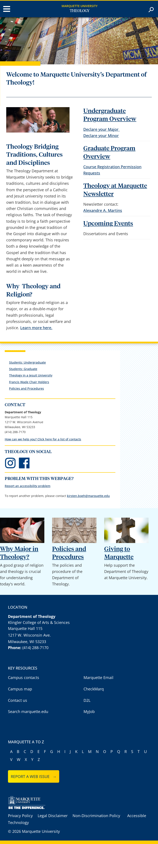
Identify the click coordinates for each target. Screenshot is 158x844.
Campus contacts (23, 677)
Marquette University (80, 6)
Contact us (17, 700)
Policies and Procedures (26, 388)
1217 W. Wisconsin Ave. (29, 635)
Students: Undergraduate (27, 362)
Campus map (20, 688)
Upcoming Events (108, 224)
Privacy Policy (20, 815)
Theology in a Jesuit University (30, 375)
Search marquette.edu (28, 711)
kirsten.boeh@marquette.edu (88, 496)
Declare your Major (101, 129)
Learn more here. (36, 327)
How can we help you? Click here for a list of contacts (43, 439)
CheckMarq (94, 688)
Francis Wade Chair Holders (29, 382)
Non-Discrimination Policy (96, 815)
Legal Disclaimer (53, 815)
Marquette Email (98, 677)
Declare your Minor (101, 135)
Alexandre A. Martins (102, 210)
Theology (80, 11)
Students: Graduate (23, 369)
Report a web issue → (34, 776)
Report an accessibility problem (27, 486)
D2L (87, 700)
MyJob (89, 711)
